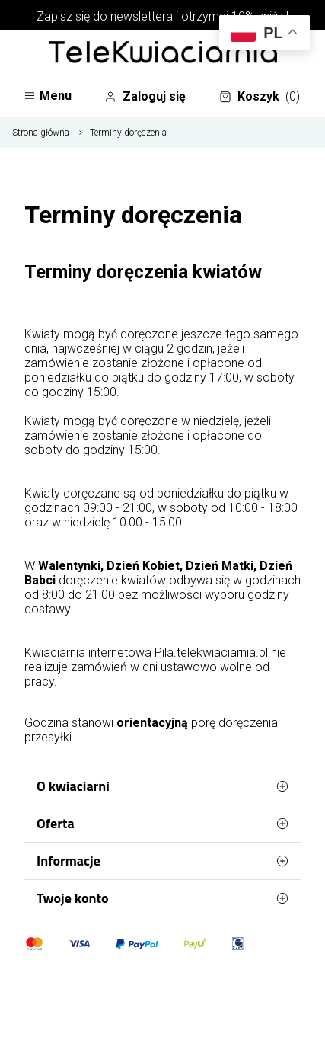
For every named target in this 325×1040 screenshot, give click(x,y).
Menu (48, 95)
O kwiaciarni (162, 786)
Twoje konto (162, 898)
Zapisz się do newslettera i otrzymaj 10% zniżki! (162, 16)
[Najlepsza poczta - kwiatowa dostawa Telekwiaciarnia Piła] (163, 53)
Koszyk (259, 97)
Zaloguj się (145, 96)
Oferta (162, 823)
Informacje (162, 861)
